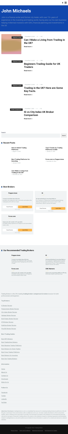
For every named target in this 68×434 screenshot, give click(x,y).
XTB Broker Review (7, 322)
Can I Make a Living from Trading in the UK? (20, 171)
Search (3, 132)
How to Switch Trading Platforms (19, 148)
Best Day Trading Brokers (9, 359)
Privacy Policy (14, 430)
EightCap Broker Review (8, 325)
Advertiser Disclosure (37, 430)
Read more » (28, 46)
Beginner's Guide (17, 37)
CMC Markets (50, 269)
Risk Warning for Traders (51, 430)
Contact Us (4, 376)
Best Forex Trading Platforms (10, 352)
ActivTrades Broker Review (9, 319)
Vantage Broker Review (8, 315)
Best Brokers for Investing (9, 355)
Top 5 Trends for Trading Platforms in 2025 (54, 148)
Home (3, 369)
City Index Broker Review (9, 312)
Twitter (3, 396)
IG (42, 193)
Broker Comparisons (16, 109)
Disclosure (4, 379)
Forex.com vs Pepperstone (55, 159)
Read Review (9, 206)
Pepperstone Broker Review (10, 309)
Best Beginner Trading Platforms (11, 345)
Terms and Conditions (24, 430)
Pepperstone (12, 193)
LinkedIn (4, 399)
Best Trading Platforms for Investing (21, 160)
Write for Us (5, 382)
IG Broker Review (6, 305)
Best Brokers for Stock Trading (10, 349)
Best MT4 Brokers (7, 339)
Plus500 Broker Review (8, 329)
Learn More (25, 206)
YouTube (4, 402)
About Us (4, 372)
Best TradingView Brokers (9, 342)
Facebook (4, 392)
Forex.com (12, 216)
